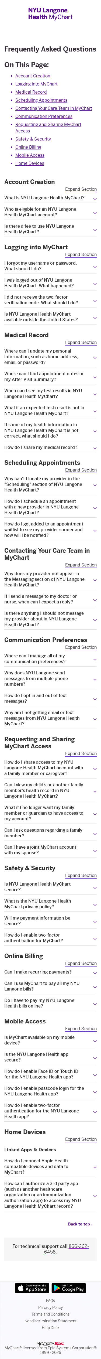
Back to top (80, 1224)
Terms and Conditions (50, 1314)
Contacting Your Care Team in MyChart (53, 108)
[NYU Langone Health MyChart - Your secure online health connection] (50, 14)
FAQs (50, 1301)
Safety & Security (33, 139)
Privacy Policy (50, 1307)
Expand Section (81, 189)
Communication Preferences (43, 116)
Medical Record (31, 92)
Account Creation (32, 75)
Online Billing (28, 147)
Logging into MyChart (36, 84)
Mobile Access (29, 155)
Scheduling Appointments (41, 100)
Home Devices (29, 163)
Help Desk (51, 1328)
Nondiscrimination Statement (50, 1321)
